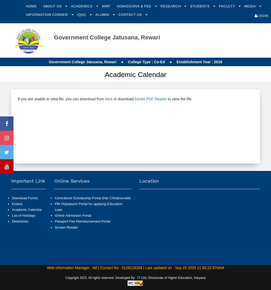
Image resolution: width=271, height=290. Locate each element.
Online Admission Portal (73, 215)
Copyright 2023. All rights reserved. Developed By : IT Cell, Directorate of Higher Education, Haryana (135, 278)
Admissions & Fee (134, 6)
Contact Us (131, 15)
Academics (82, 6)
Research (171, 6)
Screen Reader (66, 227)
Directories (20, 221)
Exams (17, 204)
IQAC (82, 15)
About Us (53, 6)
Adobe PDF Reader (150, 99)
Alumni (103, 15)
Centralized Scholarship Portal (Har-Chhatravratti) (93, 198)
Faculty (227, 6)
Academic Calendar (27, 210)
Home (31, 6)
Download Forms (25, 198)
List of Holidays (23, 215)
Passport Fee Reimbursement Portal (82, 221)
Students (200, 6)
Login (261, 16)
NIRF (106, 6)
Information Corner (47, 15)
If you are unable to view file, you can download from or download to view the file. (105, 99)
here (108, 99)
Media (250, 6)
